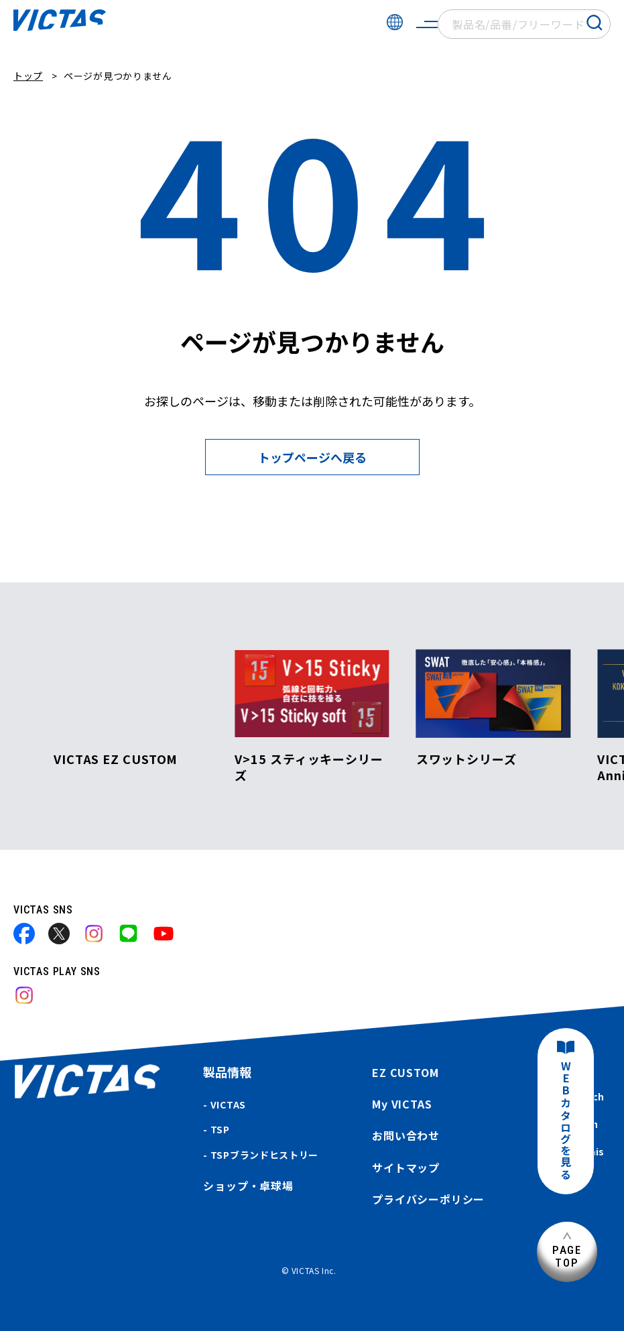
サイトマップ (406, 1167)
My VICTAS (402, 1104)
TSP (220, 1129)
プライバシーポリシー (428, 1199)
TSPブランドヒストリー (264, 1154)
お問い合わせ (406, 1135)
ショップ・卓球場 (248, 1186)
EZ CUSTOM (405, 1072)
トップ (28, 75)
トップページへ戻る (312, 457)
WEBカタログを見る (566, 1121)
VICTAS (228, 1104)
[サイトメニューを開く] (427, 24)
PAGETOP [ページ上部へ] (567, 1256)
